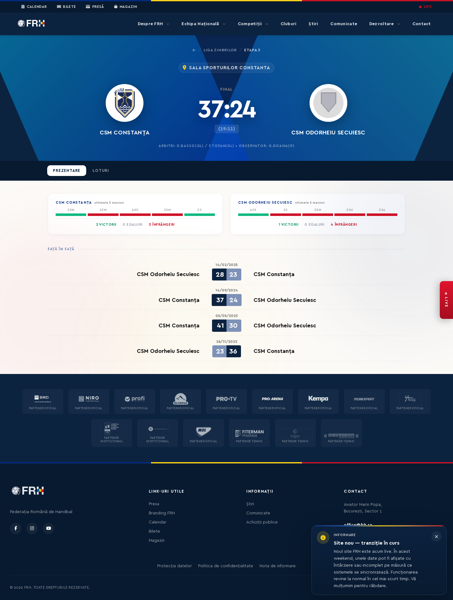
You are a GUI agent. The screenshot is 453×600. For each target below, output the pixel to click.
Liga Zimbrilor (220, 50)
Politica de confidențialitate (225, 566)
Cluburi (289, 24)
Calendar (34, 7)
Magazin (125, 7)
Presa (154, 504)
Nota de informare (278, 566)
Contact (421, 24)
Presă (95, 7)
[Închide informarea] (436, 536)
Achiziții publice (262, 522)
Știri (313, 24)
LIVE (425, 6)
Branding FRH (162, 513)
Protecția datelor (174, 566)
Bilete (66, 7)
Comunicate (343, 24)
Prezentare (66, 171)
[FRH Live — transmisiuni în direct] (446, 300)
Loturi (100, 171)
